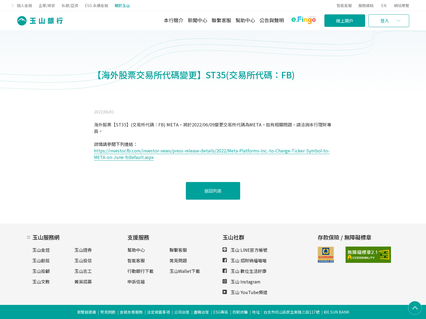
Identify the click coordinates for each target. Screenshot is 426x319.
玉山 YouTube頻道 (245, 292)
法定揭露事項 (158, 312)
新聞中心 (197, 20)
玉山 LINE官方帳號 (245, 250)
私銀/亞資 (70, 5)
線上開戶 (344, 20)
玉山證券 (83, 250)
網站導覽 (401, 5)
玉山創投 (41, 260)
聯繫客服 (221, 20)
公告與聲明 (271, 20)
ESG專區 (220, 312)
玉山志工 (83, 271)
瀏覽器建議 (86, 312)
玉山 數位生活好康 (245, 271)
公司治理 (181, 312)
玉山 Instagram (242, 281)
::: (12, 5)
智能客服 (344, 5)
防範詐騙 (240, 312)
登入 (384, 20)
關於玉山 (122, 5)
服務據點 (366, 5)
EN (383, 5)
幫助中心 (245, 20)
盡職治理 (201, 312)
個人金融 (24, 5)
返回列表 (213, 190)
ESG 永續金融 (96, 5)
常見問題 (178, 260)
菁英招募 (83, 281)
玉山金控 (41, 250)
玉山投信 (83, 260)
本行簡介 (173, 20)
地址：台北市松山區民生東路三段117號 (286, 312)
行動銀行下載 (140, 271)
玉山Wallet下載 (185, 271)
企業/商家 (47, 5)
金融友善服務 (131, 312)
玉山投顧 (41, 271)
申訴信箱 (136, 281)
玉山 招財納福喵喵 (245, 260)
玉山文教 (41, 281)
